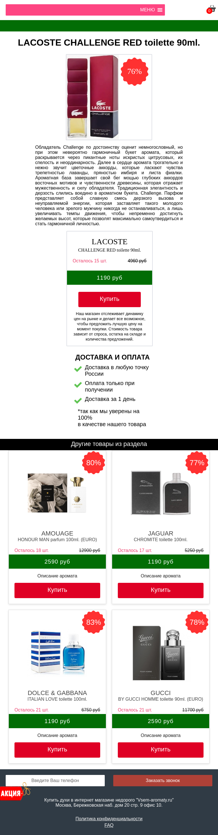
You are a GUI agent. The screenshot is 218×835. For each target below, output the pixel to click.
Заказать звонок (163, 780)
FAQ (109, 825)
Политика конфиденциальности (109, 818)
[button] (147, 10)
